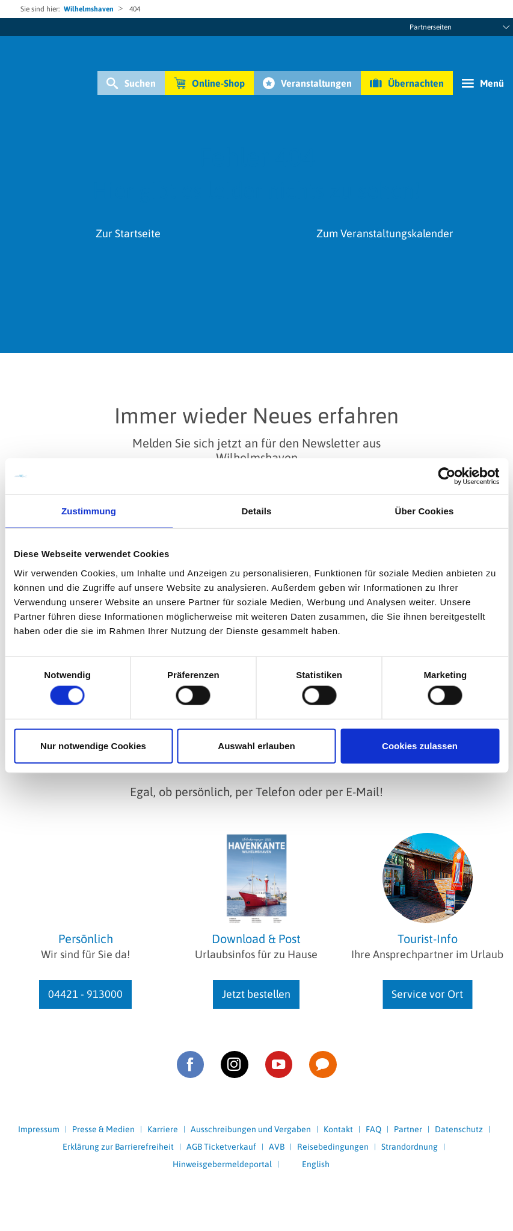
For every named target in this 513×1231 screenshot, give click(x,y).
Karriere (162, 1129)
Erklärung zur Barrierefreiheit (118, 1147)
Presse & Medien (103, 1129)
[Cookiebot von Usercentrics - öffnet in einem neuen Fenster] (446, 476)
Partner (408, 1129)
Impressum (39, 1129)
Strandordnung (409, 1147)
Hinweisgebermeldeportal (222, 1164)
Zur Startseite (128, 233)
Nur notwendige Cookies (93, 745)
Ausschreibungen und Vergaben (251, 1129)
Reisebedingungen (333, 1147)
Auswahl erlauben (256, 745)
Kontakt (338, 1129)
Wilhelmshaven (89, 9)
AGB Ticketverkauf (221, 1147)
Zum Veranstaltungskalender (384, 233)
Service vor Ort (427, 994)
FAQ (373, 1129)
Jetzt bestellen (256, 994)
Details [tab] (257, 511)
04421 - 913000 (85, 994)
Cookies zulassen (420, 745)
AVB (276, 1147)
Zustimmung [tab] (88, 511)
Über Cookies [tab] (424, 511)
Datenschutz (459, 1129)
